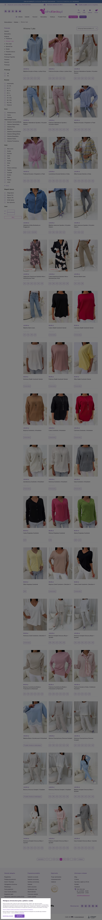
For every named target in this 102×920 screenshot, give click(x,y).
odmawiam (21, 912)
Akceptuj (19, 916)
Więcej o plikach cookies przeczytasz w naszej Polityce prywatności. (18, 909)
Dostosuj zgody (8, 916)
